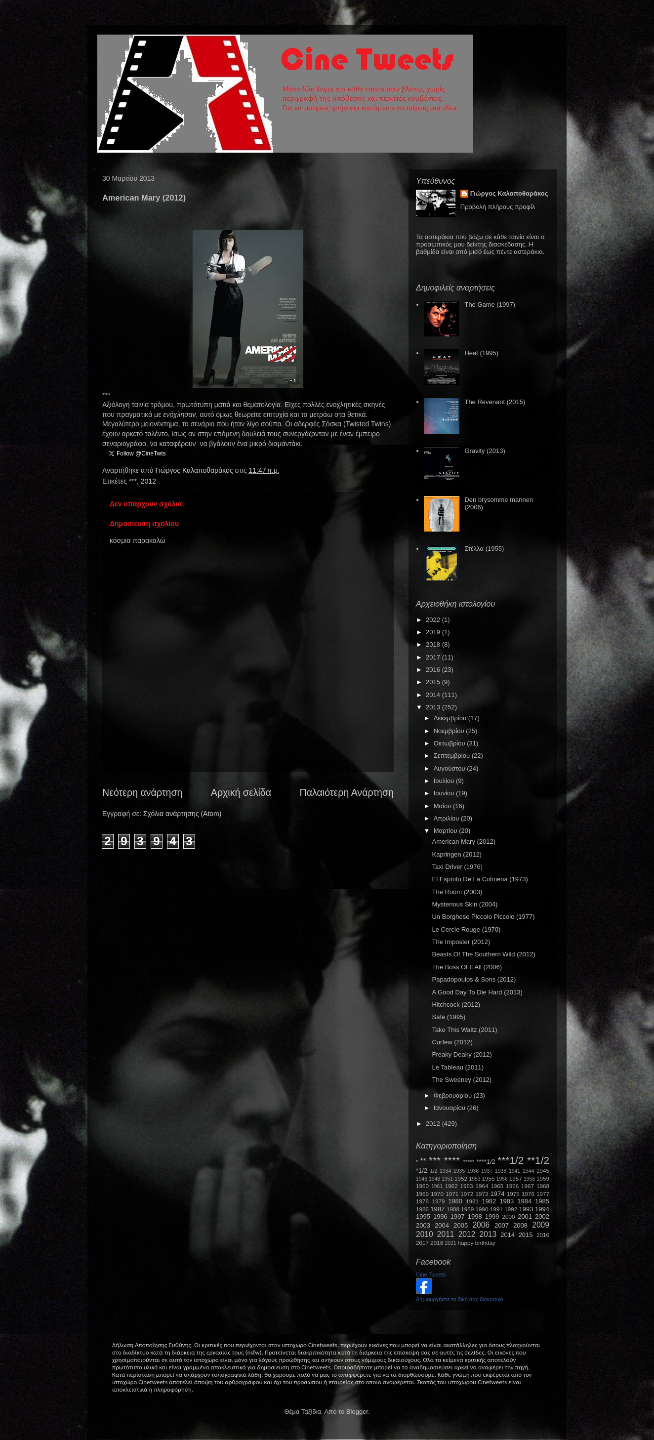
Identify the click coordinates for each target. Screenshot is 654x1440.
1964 (481, 1186)
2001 (525, 1216)
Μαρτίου (446, 830)
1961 (437, 1186)
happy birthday (477, 1242)
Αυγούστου (450, 768)
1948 (434, 1179)
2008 (520, 1225)
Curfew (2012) (452, 1042)
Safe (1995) (448, 1017)
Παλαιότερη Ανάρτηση (347, 792)
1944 (528, 1171)
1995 (423, 1216)
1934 (445, 1171)
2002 (542, 1216)
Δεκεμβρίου (451, 718)
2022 (434, 619)
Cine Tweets (431, 1274)
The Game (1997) (489, 304)
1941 (514, 1171)
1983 (506, 1201)
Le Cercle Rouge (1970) (466, 929)
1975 (513, 1194)
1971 (452, 1194)
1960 (422, 1186)
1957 (515, 1178)
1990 (482, 1209)
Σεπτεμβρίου (453, 755)
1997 (457, 1216)
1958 (529, 1179)
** (423, 1161)
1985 (542, 1201)
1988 (453, 1209)
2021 (450, 1243)
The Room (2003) (457, 892)
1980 (455, 1201)
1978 (422, 1201)
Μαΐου (443, 806)
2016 (434, 669)
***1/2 (510, 1160)
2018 (434, 644)
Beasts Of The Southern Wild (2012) (483, 954)
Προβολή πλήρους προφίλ (497, 206)
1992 (510, 1209)
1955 (488, 1178)
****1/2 (485, 1161)
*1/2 (421, 1170)
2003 (423, 1225)
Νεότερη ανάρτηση (142, 792)
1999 (492, 1216)
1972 (466, 1194)
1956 (502, 1179)
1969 (422, 1194)
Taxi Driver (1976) (457, 866)
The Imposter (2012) (461, 942)
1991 (496, 1209)
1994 (542, 1209)
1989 (467, 1209)
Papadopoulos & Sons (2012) (474, 979)
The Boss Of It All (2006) (467, 967)
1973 (481, 1194)
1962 (451, 1186)
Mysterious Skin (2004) (464, 904)
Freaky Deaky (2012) (461, 1054)
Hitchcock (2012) (456, 1004)
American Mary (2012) (463, 841)
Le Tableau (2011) (458, 1067)
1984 (524, 1201)
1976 (528, 1194)
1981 (472, 1201)
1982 (489, 1201)
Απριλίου (447, 818)
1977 (542, 1194)
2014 (434, 695)
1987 (437, 1209)
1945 (542, 1170)
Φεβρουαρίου (454, 1095)
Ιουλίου (445, 780)
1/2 (433, 1171)
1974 (497, 1193)
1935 (459, 1171)
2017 (434, 657)
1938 (500, 1171)
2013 (434, 707)
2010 (424, 1234)
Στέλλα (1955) (484, 548)
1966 (512, 1186)
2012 (148, 481)
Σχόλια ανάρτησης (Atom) (182, 814)
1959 (542, 1178)
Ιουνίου (445, 793)
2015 (434, 682)
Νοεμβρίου (450, 731)
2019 (434, 632)
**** (452, 1160)
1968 (542, 1186)
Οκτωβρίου (450, 743)
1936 (473, 1171)
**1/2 (538, 1160)
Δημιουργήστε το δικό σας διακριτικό (459, 1299)
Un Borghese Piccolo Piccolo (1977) (483, 916)
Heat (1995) (481, 353)
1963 (466, 1186)
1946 (421, 1179)
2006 (481, 1225)
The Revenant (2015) (494, 402)
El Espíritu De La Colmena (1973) (480, 879)
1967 (527, 1186)
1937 (486, 1171)
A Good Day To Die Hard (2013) (477, 992)
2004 (442, 1225)
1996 (440, 1216)
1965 (496, 1186)
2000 (508, 1216)
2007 (501, 1225)
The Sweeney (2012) (461, 1079)
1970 (437, 1194)
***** (469, 1161)
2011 (445, 1234)
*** (133, 481)
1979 (438, 1201)
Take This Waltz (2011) (464, 1029)
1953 (474, 1179)
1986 (422, 1209)
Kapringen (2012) (456, 854)
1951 (447, 1179)
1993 (526, 1209)
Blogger (357, 1411)
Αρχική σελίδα (241, 792)
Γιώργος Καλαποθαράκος (195, 470)
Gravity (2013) (484, 450)
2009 (540, 1225)
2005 (460, 1225)
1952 (460, 1178)
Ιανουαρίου (450, 1107)
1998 (475, 1216)
